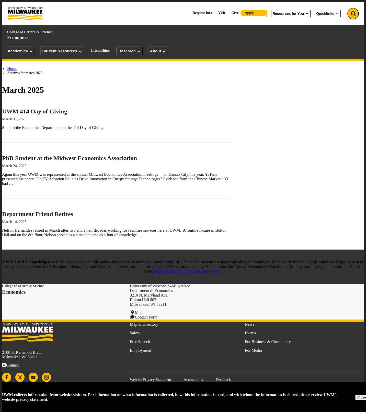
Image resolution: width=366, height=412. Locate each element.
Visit (221, 13)
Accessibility (193, 380)
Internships (100, 50)
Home (12, 68)
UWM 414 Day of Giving (34, 111)
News (249, 324)
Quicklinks (327, 13)
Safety (135, 333)
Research (129, 51)
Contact (12, 365)
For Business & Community (268, 341)
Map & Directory (144, 324)
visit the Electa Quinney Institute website (188, 271)
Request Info (202, 13)
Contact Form (146, 317)
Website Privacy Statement (150, 380)
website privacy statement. (25, 399)
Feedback (223, 380)
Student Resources (62, 51)
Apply (249, 13)
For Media (253, 350)
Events (250, 333)
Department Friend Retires (37, 214)
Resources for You (290, 13)
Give (234, 13)
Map (138, 312)
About (158, 51)
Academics (20, 51)
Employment (140, 350)
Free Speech (140, 341)
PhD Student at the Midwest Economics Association (69, 158)
